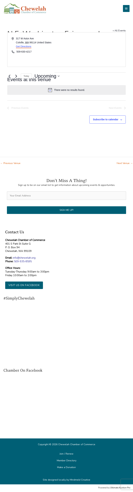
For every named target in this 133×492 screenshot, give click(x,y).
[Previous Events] (9, 76)
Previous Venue (10, 163)
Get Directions (23, 46)
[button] (24, 285)
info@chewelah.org (24, 258)
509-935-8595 (23, 261)
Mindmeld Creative (80, 479)
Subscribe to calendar (105, 119)
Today (26, 76)
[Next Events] (16, 76)
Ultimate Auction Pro (120, 487)
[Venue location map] (95, 50)
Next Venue (125, 163)
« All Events (119, 30)
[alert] (66, 90)
